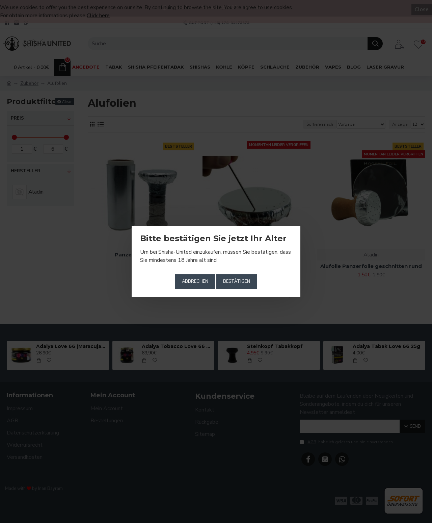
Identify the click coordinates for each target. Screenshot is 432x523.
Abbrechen (195, 281)
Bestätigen (236, 281)
